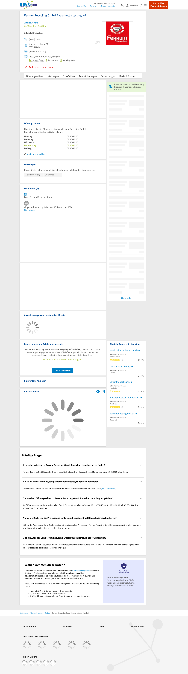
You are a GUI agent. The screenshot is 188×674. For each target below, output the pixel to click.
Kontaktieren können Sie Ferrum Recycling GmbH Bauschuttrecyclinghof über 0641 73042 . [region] (70, 488)
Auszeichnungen (88, 76)
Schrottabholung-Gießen (122, 413)
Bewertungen (108, 76)
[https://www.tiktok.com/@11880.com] (39, 663)
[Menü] (146, 5)
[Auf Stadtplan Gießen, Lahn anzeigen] (103, 391)
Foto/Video (69, 76)
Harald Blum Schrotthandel (123, 350)
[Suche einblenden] (123, 5)
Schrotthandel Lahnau (121, 381)
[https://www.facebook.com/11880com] (25, 663)
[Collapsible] (141, 465)
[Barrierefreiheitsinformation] (142, 5)
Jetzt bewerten (62, 370)
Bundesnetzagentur (81, 570)
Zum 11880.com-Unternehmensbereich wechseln (96, 6)
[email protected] (108, 488)
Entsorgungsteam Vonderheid (124, 397)
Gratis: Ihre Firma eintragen (158, 5)
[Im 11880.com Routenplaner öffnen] (98, 390)
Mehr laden (126, 298)
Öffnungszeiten (34, 76)
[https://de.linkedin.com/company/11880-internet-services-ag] (46, 663)
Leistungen (53, 76)
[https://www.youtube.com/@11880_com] (53, 663)
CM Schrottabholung (120, 366)
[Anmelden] (133, 5)
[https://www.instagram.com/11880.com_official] (32, 663)
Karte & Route (127, 76)
